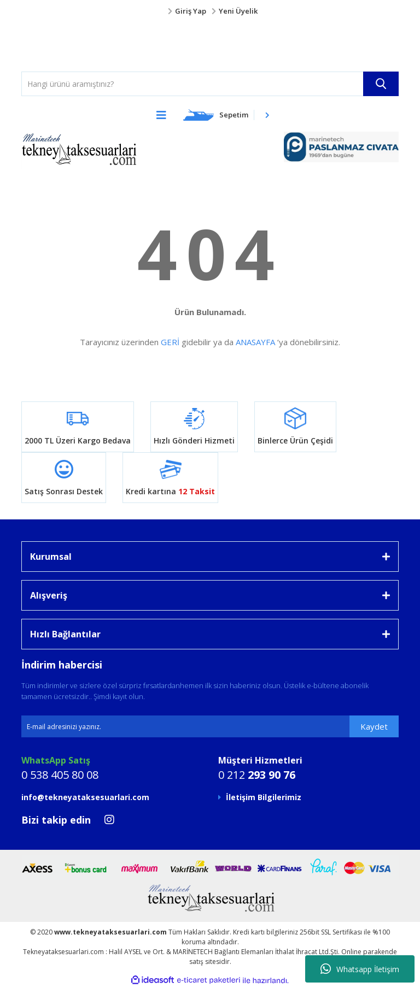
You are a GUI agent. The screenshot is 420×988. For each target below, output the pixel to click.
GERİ (170, 341)
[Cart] (226, 114)
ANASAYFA (255, 341)
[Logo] (43, 44)
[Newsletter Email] (210, 726)
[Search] (210, 84)
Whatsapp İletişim (359, 969)
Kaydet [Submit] (374, 726)
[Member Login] (210, 11)
